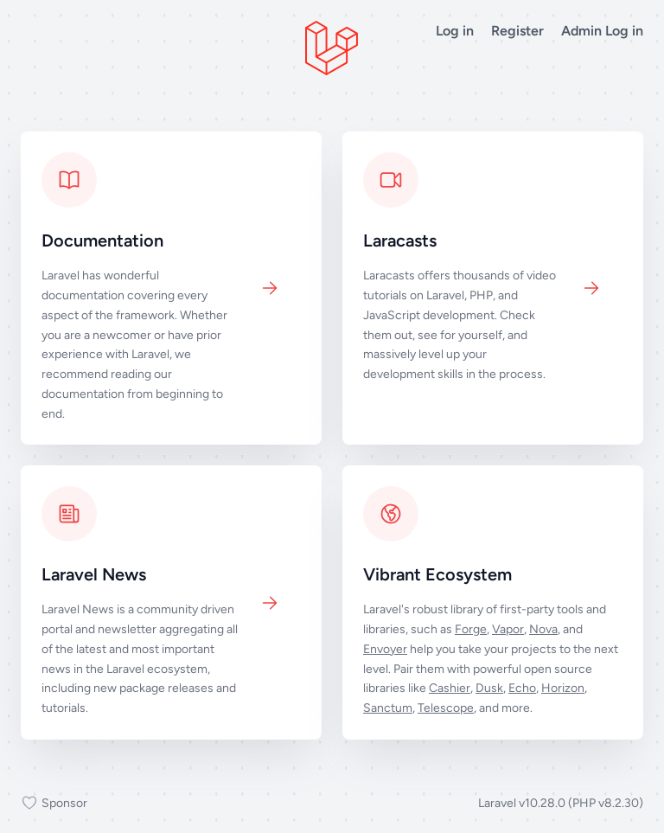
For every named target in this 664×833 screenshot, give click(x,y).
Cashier (449, 688)
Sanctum (387, 708)
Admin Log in (602, 30)
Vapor (508, 629)
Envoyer (385, 649)
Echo (522, 688)
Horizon (562, 688)
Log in (455, 30)
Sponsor (54, 803)
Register (517, 30)
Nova (543, 629)
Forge (471, 629)
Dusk (489, 688)
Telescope (446, 708)
